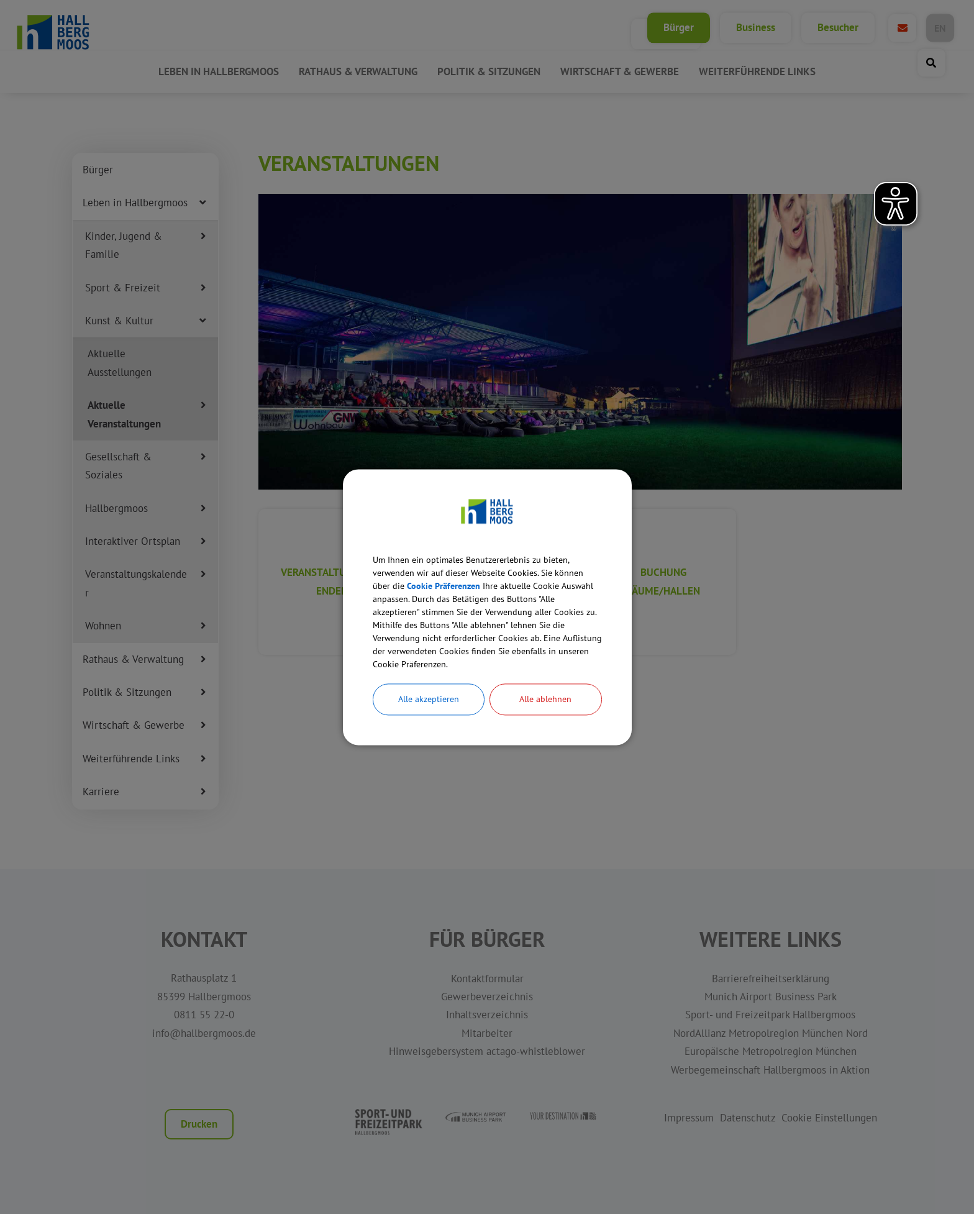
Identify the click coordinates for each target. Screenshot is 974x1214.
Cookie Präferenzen (486, 574)
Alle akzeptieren (428, 715)
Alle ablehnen (545, 715)
